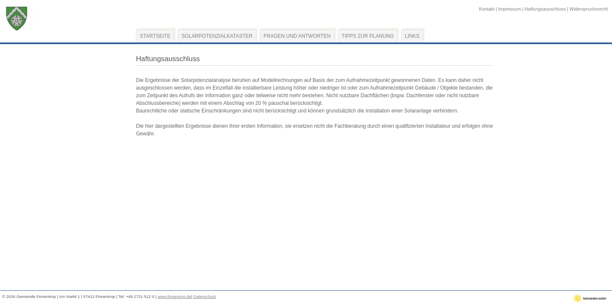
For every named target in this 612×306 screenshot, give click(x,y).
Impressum (509, 8)
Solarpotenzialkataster (216, 36)
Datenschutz (204, 296)
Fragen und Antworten (297, 36)
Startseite (155, 36)
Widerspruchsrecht (589, 8)
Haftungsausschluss (545, 8)
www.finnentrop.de (174, 296)
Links (412, 36)
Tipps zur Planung (368, 36)
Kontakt (487, 8)
